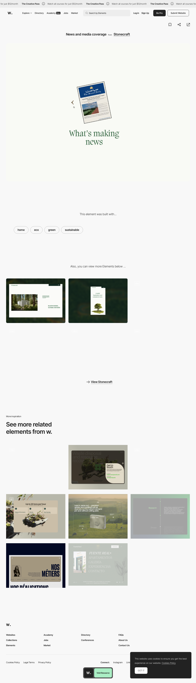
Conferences (87, 640)
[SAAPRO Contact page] (98, 467)
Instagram (118, 662)
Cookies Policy (13, 662)
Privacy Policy (44, 662)
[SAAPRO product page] (160, 467)
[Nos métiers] (35, 565)
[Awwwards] (10, 13)
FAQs (121, 635)
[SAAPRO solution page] (35, 516)
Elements (10, 645)
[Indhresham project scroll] (160, 348)
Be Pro (159, 13)
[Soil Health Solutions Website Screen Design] (98, 516)
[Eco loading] (98, 348)
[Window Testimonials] (35, 348)
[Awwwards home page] (88, 672)
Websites (10, 635)
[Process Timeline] (160, 516)
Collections (11, 640)
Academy (53, 13)
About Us (123, 640)
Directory (39, 13)
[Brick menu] (160, 300)
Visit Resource (103, 673)
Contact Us (124, 645)
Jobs (66, 13)
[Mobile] (98, 300)
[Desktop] (35, 300)
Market (74, 13)
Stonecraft (122, 34)
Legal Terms (29, 662)
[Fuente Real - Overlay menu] (98, 564)
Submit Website (178, 13)
